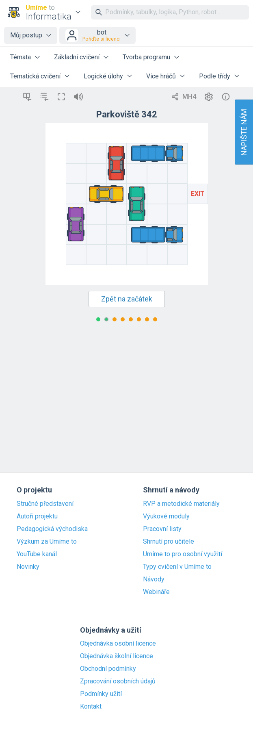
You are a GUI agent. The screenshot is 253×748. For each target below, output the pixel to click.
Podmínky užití (101, 694)
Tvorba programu (146, 57)
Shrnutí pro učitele (168, 541)
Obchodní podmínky (108, 668)
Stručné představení (45, 503)
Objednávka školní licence (116, 656)
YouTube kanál (37, 554)
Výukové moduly (166, 516)
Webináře (156, 592)
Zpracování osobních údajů (118, 681)
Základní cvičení (76, 57)
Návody (153, 579)
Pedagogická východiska (52, 529)
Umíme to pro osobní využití (182, 554)
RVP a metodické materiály (181, 503)
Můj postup (26, 35)
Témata (20, 57)
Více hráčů (161, 76)
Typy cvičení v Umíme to (177, 566)
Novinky (28, 566)
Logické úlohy (103, 76)
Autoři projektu (37, 516)
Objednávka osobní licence (118, 643)
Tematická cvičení (35, 76)
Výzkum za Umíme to (47, 541)
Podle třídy (214, 76)
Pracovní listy (162, 529)
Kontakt (91, 706)
